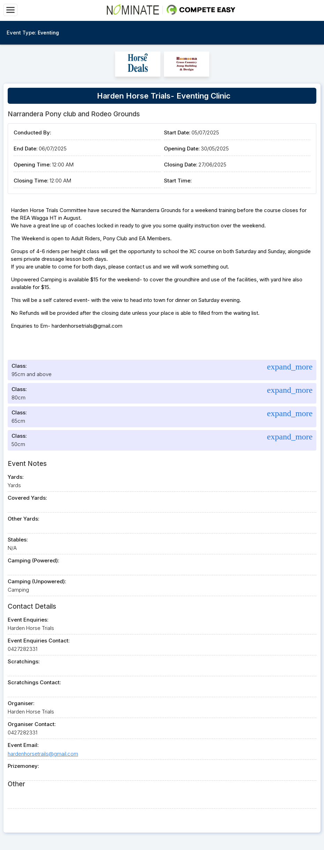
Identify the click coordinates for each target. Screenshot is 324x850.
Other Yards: (23, 518)
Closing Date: (180, 164)
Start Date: (177, 132)
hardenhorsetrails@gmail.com (43, 753)
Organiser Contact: (32, 724)
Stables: (18, 539)
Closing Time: (31, 180)
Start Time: (178, 180)
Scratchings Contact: (34, 682)
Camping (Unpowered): (37, 581)
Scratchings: (24, 661)
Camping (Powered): (33, 560)
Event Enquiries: (28, 619)
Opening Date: (182, 148)
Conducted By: (32, 132)
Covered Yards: (27, 497)
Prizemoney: (23, 766)
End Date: (26, 148)
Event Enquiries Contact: (39, 640)
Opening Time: (32, 164)
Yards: (16, 477)
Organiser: (21, 703)
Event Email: (23, 745)
